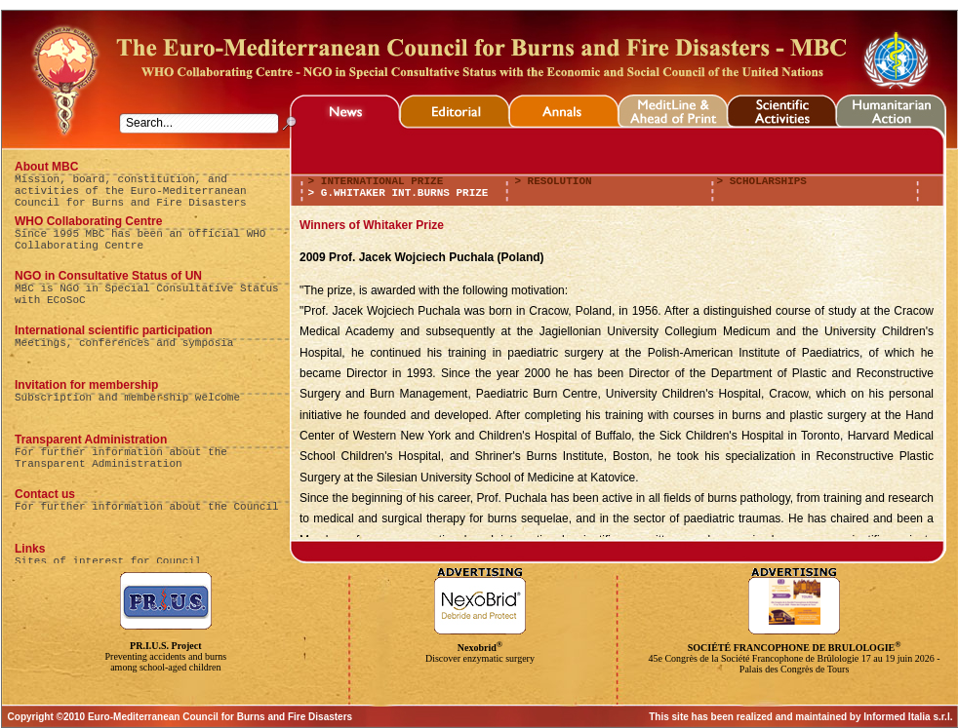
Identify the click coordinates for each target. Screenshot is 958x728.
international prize (378, 181)
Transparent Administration (91, 439)
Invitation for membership (86, 385)
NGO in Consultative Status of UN (108, 276)
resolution (556, 181)
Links (30, 549)
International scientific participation (114, 330)
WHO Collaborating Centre (88, 221)
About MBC (46, 166)
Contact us (45, 494)
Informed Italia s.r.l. (907, 716)
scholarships (765, 181)
